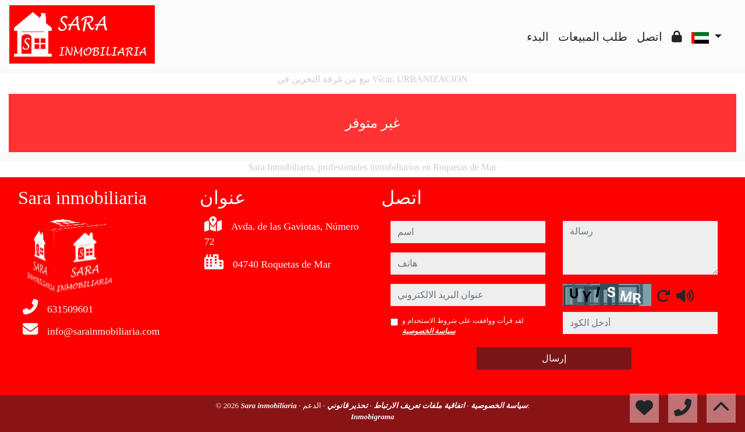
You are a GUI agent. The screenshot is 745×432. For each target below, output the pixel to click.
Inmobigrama (373, 416)
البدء (538, 36)
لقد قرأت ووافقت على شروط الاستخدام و (463, 326)
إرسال (554, 358)
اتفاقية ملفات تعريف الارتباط (418, 405)
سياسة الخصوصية (428, 331)
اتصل (649, 36)
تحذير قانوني (346, 405)
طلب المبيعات (592, 36)
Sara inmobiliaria (269, 405)
